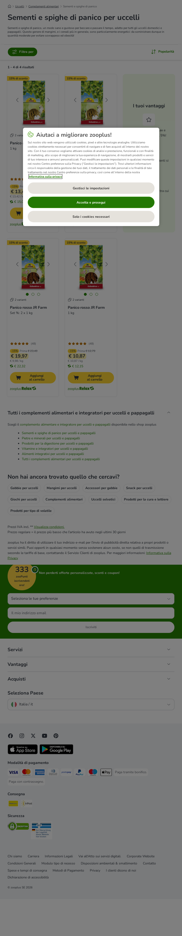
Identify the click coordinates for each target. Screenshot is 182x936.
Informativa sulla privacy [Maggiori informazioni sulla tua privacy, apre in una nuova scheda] (45, 176)
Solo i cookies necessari (91, 216)
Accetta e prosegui (91, 202)
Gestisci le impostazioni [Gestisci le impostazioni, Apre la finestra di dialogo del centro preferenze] (91, 188)
